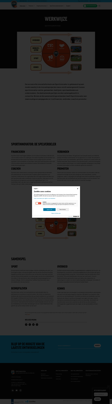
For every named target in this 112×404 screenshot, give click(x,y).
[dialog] (56, 202)
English (36, 188)
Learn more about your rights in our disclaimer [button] (44, 198)
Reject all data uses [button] (56, 213)
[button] (38, 203)
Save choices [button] (63, 209)
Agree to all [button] (49, 209)
